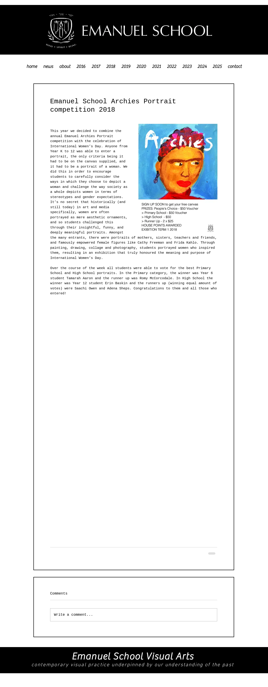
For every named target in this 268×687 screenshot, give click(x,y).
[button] (81, 64)
